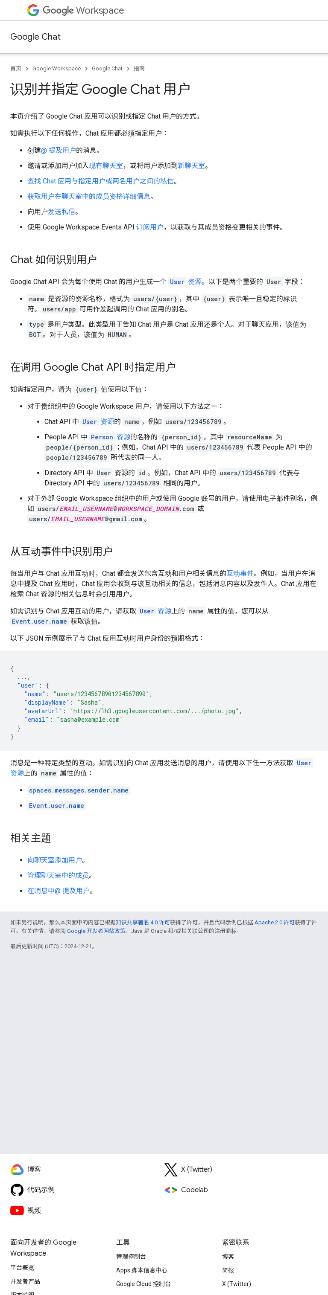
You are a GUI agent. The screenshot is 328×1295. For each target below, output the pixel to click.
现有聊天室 (106, 166)
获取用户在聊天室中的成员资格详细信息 (88, 196)
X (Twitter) (236, 1283)
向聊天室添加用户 (54, 860)
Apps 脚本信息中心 (141, 1270)
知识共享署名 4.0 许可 (143, 922)
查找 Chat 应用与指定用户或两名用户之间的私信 (100, 181)
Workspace (83, 10)
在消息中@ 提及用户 (58, 891)
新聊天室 (191, 166)
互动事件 (240, 573)
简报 (228, 1270)
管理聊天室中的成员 (58, 875)
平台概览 (22, 1267)
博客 (228, 1256)
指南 (139, 68)
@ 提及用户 (58, 150)
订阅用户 (150, 227)
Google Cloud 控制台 (143, 1283)
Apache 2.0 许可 (275, 922)
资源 (185, 282)
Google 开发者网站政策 (96, 931)
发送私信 (61, 212)
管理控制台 (131, 1256)
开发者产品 (25, 1281)
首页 (15, 68)
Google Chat (35, 37)
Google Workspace (56, 68)
